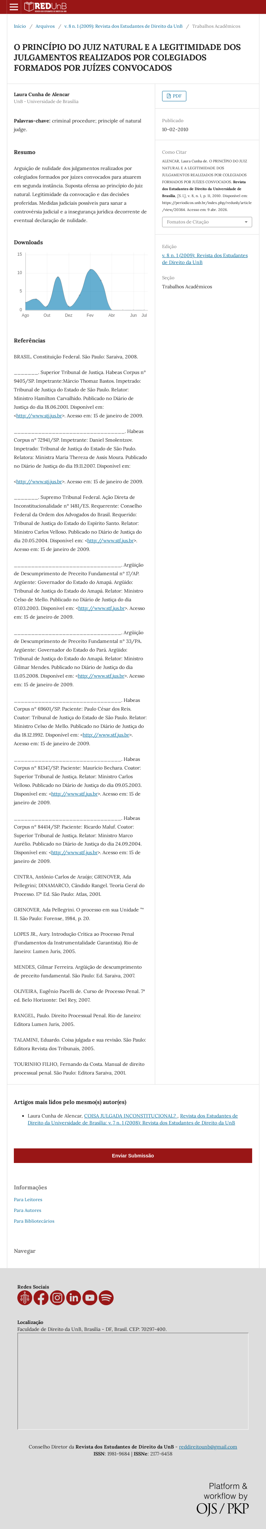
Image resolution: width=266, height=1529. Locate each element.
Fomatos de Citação (188, 222)
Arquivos (45, 26)
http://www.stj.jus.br (39, 416)
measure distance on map (133, 1381)
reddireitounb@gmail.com (208, 1447)
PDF (176, 96)
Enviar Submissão (133, 1155)
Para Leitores (28, 1200)
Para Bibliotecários (34, 1221)
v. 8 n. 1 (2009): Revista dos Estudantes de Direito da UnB (123, 26)
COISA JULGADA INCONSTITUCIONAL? (130, 1116)
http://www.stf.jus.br (110, 540)
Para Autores (27, 1210)
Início (20, 26)
